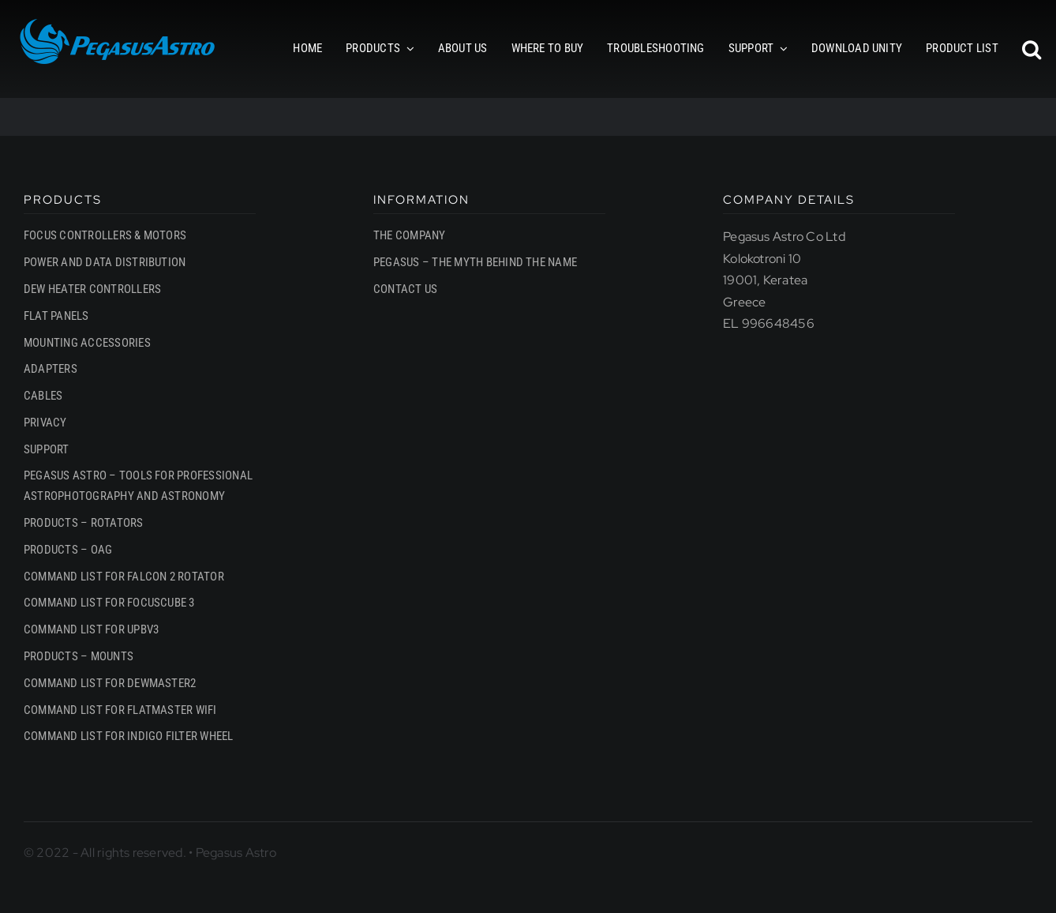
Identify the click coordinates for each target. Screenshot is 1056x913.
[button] (1031, 49)
